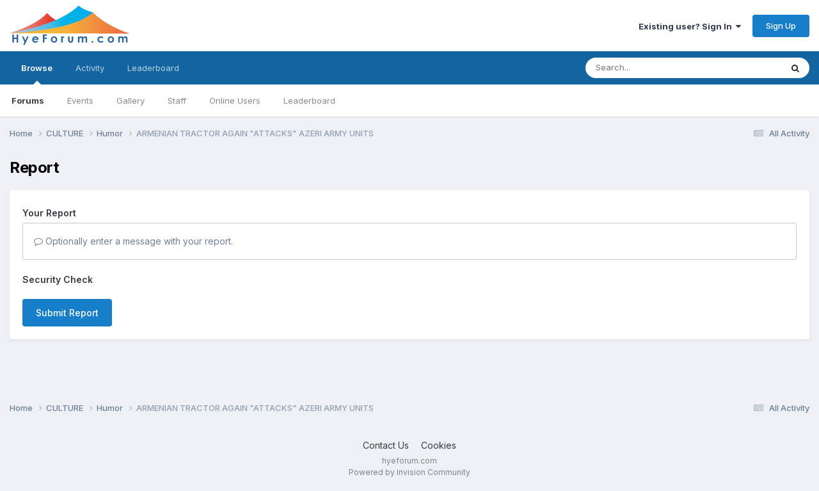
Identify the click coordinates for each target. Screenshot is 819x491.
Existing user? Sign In (690, 26)
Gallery (130, 100)
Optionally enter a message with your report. (133, 241)
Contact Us (386, 445)
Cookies (438, 445)
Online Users (234, 100)
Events (80, 100)
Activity (90, 68)
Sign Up (781, 25)
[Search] (648, 68)
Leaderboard (309, 100)
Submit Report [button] (67, 312)
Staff (177, 100)
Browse (36, 74)
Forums (28, 100)
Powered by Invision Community (409, 472)
